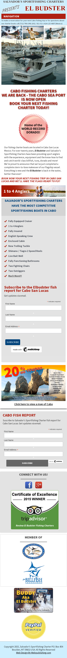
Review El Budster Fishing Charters (35, 525)
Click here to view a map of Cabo (33, 404)
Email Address (12, 326)
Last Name (10, 315)
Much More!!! (15, 275)
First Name (10, 304)
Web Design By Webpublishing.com (33, 652)
